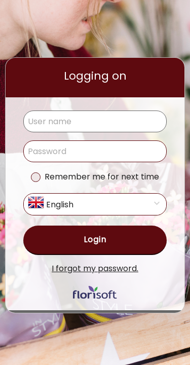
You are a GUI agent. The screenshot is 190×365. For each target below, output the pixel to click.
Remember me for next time (102, 176)
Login (95, 239)
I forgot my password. (95, 268)
